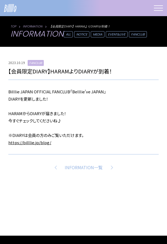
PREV (57, 167)
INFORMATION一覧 (84, 167)
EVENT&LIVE (116, 34)
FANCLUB (138, 34)
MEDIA (97, 34)
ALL (68, 34)
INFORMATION (32, 26)
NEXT (111, 167)
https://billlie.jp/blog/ (29, 142)
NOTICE (81, 34)
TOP (13, 26)
